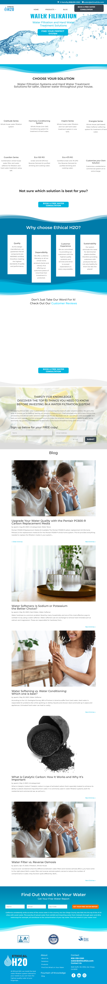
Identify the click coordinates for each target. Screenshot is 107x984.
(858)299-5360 (74, 2)
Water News (46, 527)
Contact (75, 955)
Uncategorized (35, 527)
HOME (36, 10)
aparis (16, 527)
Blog (43, 976)
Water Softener (45, 612)
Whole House (42, 866)
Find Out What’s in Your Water (52, 967)
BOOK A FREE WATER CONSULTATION (86, 8)
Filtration (32, 866)
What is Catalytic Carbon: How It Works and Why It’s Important (47, 778)
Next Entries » (90, 542)
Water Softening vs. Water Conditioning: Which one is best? (39, 692)
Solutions (44, 961)
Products (44, 964)
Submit (90, 439)
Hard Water (34, 612)
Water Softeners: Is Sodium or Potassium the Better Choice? (39, 607)
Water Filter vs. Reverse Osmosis (34, 862)
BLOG (65, 10)
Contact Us (76, 963)
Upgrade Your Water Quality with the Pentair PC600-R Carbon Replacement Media (49, 522)
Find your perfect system (52, 32)
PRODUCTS (49, 10)
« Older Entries (17, 542)
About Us (44, 958)
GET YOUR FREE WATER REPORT (85, 907)
